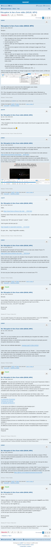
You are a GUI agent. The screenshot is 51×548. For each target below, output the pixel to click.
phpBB (21, 543)
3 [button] (47, 18)
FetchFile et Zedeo (14, 105)
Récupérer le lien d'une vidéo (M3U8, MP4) (18, 12)
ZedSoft (2, 20)
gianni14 (3, 109)
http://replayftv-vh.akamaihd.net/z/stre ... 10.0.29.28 (15, 227)
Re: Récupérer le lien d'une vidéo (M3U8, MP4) (16, 115)
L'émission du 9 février (7, 401)
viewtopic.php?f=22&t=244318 (30, 345)
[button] (50, 18)
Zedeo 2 (31, 104)
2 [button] (45, 18)
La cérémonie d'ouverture (8, 399)
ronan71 (3, 197)
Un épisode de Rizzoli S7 (8, 403)
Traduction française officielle (23, 544)
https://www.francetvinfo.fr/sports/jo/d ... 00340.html (15, 154)
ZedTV (13, 104)
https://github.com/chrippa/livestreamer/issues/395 (28, 472)
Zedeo (17, 104)
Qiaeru (32, 544)
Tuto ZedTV (6, 105)
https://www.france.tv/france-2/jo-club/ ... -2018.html (18, 211)
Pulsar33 (7, 287)
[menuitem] (10, 6)
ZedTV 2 (28, 104)
